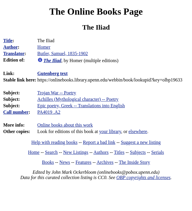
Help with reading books (54, 142)
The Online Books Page (96, 11)
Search (51, 152)
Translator (14, 53)
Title (8, 40)
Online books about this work (65, 124)
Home (34, 152)
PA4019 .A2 (49, 112)
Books (48, 162)
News (64, 162)
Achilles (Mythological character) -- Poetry (78, 99)
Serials (157, 152)
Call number (16, 112)
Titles (119, 152)
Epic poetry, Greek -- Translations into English (81, 105)
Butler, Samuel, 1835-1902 (62, 53)
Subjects (138, 152)
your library (110, 131)
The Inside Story (134, 162)
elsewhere (137, 131)
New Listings (75, 152)
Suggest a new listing (141, 142)
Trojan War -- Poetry (56, 92)
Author (10, 47)
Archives (105, 162)
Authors (101, 152)
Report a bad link (99, 142)
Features (83, 162)
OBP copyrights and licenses (143, 177)
